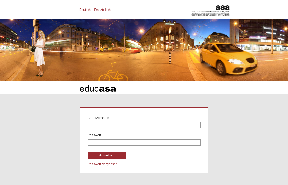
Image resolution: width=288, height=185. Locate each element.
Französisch (102, 10)
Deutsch (85, 10)
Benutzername (98, 117)
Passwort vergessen (103, 164)
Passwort (94, 135)
